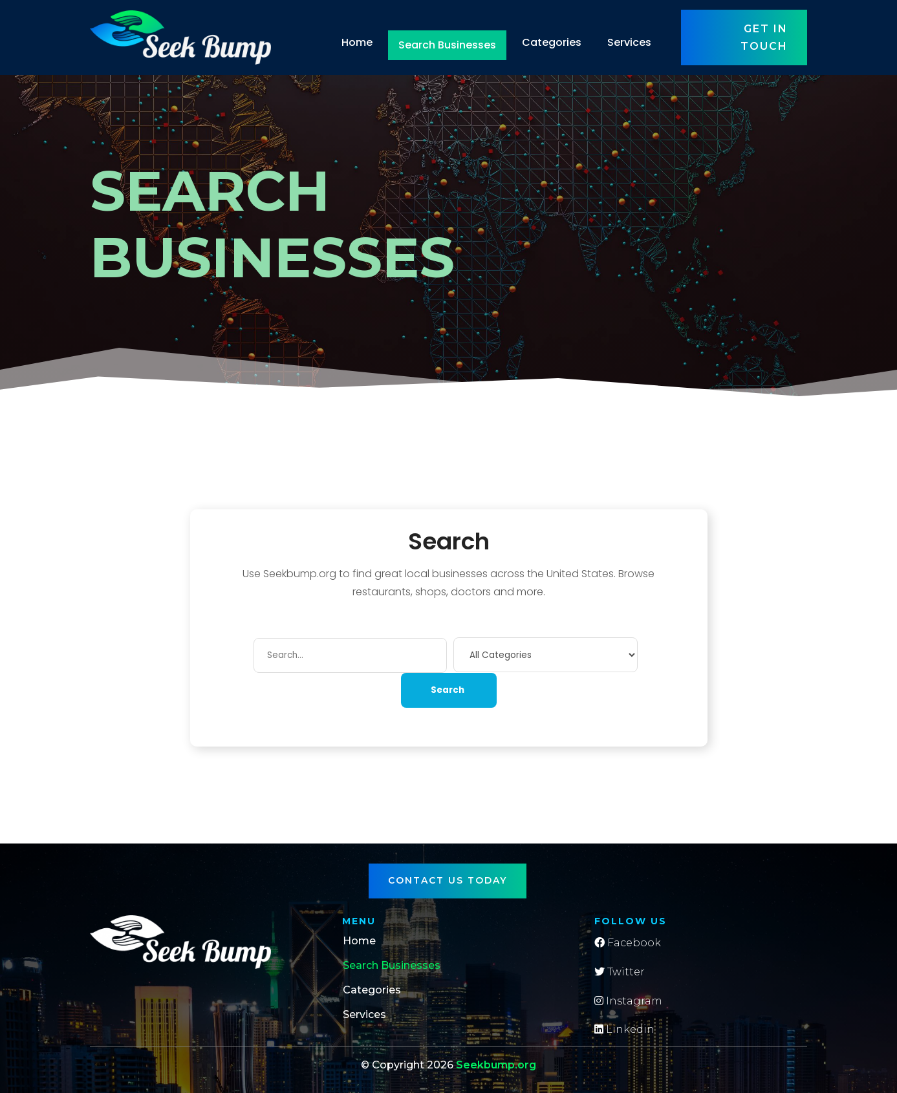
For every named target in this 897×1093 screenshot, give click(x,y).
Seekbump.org (496, 1065)
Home (357, 42)
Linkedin (624, 1029)
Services (629, 42)
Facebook (627, 943)
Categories (551, 42)
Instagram (628, 1001)
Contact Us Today (447, 880)
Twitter (619, 972)
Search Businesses (447, 44)
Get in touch (764, 37)
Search (447, 690)
